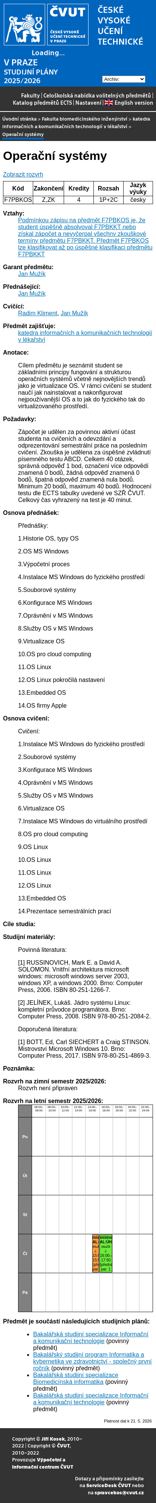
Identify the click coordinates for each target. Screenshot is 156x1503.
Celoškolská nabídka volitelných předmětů (97, 95)
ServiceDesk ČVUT (108, 1485)
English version (129, 102)
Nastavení (88, 102)
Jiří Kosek (53, 1438)
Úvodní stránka (19, 118)
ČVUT (63, 1445)
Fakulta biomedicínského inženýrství (84, 118)
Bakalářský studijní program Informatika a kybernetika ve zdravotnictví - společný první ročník (92, 1361)
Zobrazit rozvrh (23, 174)
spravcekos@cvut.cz (119, 1492)
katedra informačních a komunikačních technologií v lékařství (76, 122)
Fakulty (30, 95)
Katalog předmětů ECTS (42, 102)
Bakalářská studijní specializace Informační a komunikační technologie (90, 1337)
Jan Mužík (32, 274)
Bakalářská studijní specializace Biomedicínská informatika (75, 1378)
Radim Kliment (37, 313)
